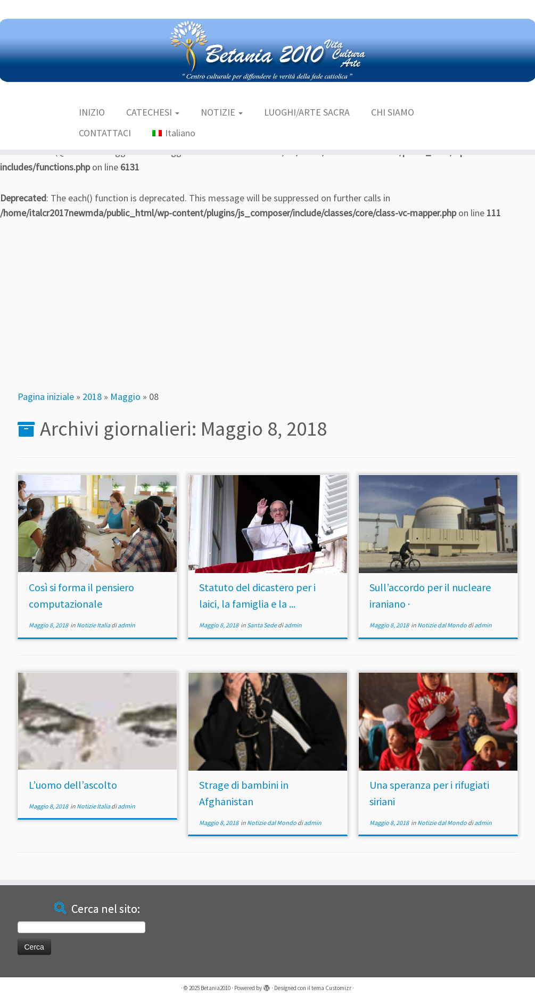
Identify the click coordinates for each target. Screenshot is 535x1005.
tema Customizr (331, 988)
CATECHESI (152, 112)
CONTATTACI (105, 133)
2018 (92, 396)
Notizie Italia (94, 625)
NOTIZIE (222, 112)
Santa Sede (262, 625)
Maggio (125, 396)
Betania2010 (216, 988)
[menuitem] (173, 133)
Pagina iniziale (46, 396)
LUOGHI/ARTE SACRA (307, 112)
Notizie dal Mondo (442, 625)
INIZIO (92, 112)
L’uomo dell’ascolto (73, 784)
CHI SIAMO (392, 112)
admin (126, 625)
